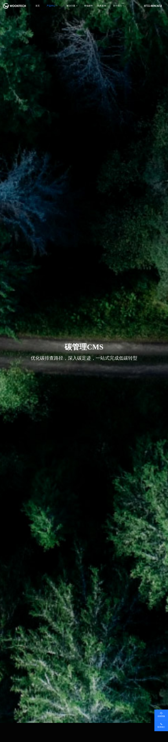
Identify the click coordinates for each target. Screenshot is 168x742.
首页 (37, 6)
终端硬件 (88, 6)
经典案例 (101, 6)
